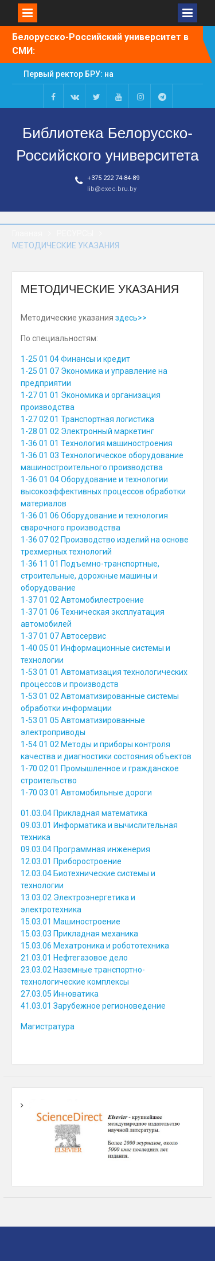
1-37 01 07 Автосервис (63, 636)
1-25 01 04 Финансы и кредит (75, 359)
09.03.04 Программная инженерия (85, 849)
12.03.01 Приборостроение (71, 861)
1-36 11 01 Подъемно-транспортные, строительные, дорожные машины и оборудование (90, 575)
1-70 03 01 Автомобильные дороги (86, 792)
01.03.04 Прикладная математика (84, 813)
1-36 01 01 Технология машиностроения (97, 443)
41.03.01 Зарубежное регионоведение (93, 1005)
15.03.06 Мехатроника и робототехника (95, 945)
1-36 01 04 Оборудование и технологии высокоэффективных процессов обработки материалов (103, 491)
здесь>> (131, 317)
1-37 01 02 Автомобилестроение (82, 599)
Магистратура (48, 1026)
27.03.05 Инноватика (60, 993)
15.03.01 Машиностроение (70, 921)
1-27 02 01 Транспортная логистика (87, 419)
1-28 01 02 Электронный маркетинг (87, 431)
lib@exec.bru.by (111, 189)
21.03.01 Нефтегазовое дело (74, 957)
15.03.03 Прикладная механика (79, 933)
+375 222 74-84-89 (113, 178)
